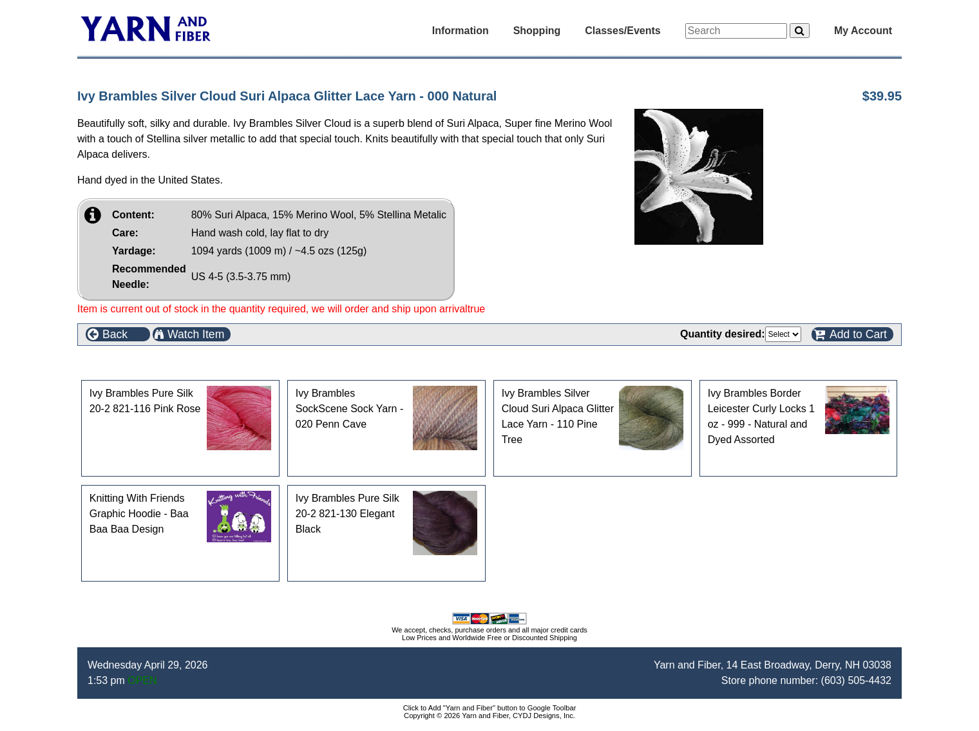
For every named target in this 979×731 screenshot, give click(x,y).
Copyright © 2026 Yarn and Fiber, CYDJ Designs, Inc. (489, 715)
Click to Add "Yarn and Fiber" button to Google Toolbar (489, 708)
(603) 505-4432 (856, 680)
